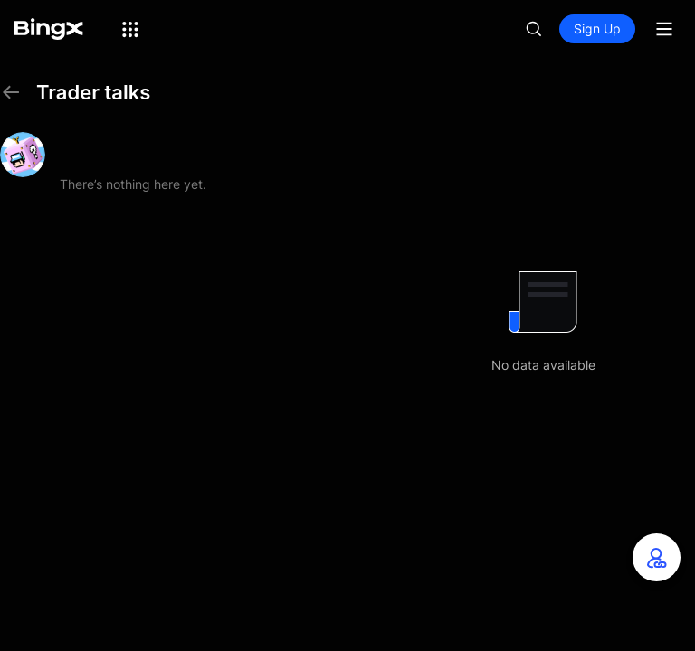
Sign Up (597, 28)
